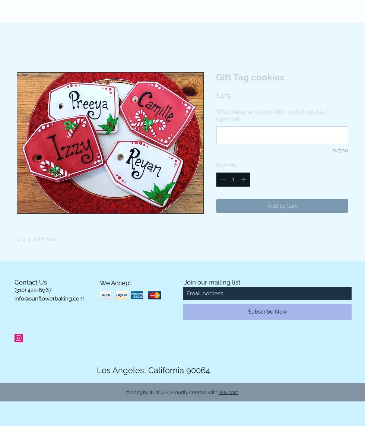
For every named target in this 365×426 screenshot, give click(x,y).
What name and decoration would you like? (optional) (272, 115)
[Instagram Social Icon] (19, 338)
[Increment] (244, 180)
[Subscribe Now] (267, 312)
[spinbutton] (233, 180)
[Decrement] (222, 180)
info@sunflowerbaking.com (50, 298)
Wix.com (228, 392)
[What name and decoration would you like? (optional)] (282, 135)
